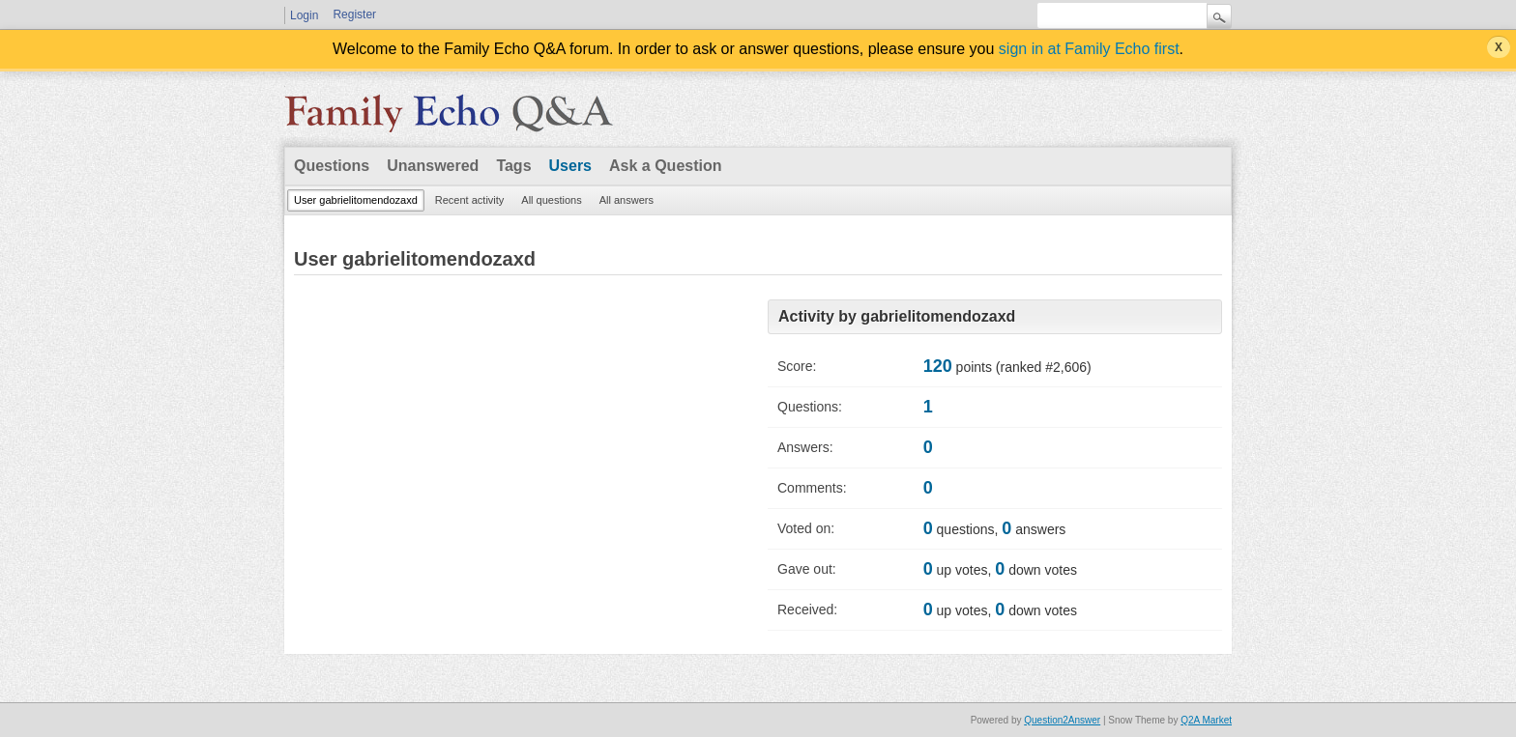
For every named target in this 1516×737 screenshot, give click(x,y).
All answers (626, 200)
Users (570, 165)
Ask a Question (665, 165)
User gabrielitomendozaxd (356, 200)
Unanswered (433, 165)
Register (354, 14)
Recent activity (470, 200)
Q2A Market (1206, 720)
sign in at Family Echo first (1089, 49)
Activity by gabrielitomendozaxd (896, 316)
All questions (551, 200)
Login (304, 15)
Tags (513, 165)
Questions (331, 165)
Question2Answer (1062, 720)
